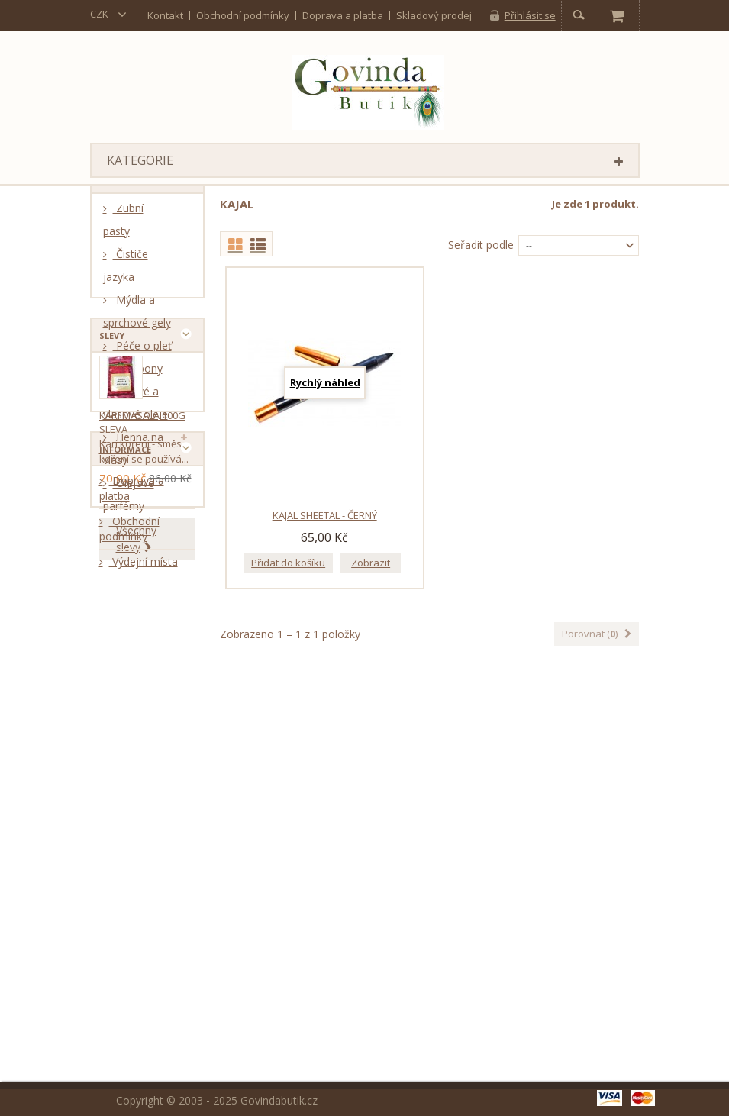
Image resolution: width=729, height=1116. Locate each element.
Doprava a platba (342, 14)
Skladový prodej (434, 14)
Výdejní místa (143, 1014)
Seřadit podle (481, 244)
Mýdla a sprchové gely (137, 315)
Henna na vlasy (133, 453)
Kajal (126, 556)
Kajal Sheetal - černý (325, 515)
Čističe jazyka (125, 270)
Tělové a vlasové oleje (135, 407)
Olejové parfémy (128, 499)
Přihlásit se (530, 15)
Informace (125, 896)
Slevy (111, 621)
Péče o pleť (142, 350)
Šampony (138, 373)
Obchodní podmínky (242, 14)
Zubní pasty (123, 224)
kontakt (165, 14)
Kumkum (136, 533)
